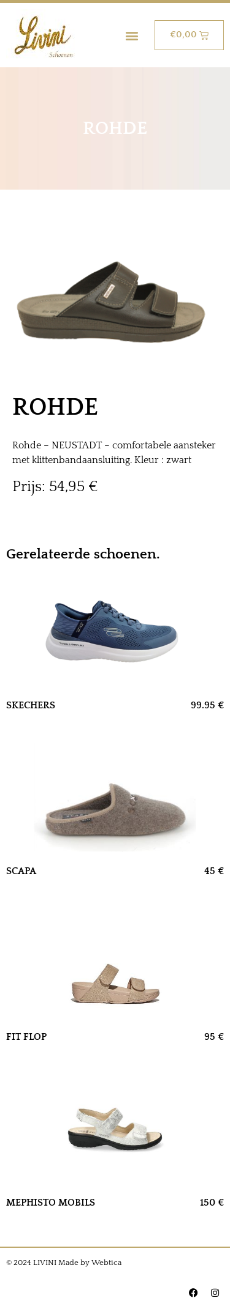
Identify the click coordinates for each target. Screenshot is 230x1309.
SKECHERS (30, 705)
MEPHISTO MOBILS (50, 1202)
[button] (132, 35)
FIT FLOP (26, 1036)
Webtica (106, 1262)
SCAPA (21, 871)
